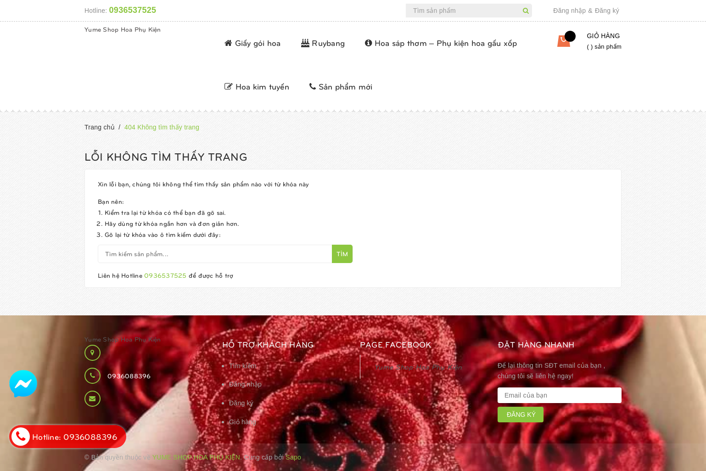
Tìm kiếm (243, 366)
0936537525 (133, 10)
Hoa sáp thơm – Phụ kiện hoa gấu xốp (441, 42)
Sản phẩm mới (341, 86)
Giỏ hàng (242, 422)
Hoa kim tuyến (256, 86)
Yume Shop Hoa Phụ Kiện (122, 29)
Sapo (293, 457)
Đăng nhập (569, 10)
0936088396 (129, 376)
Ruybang (323, 42)
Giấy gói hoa (252, 42)
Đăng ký (607, 10)
